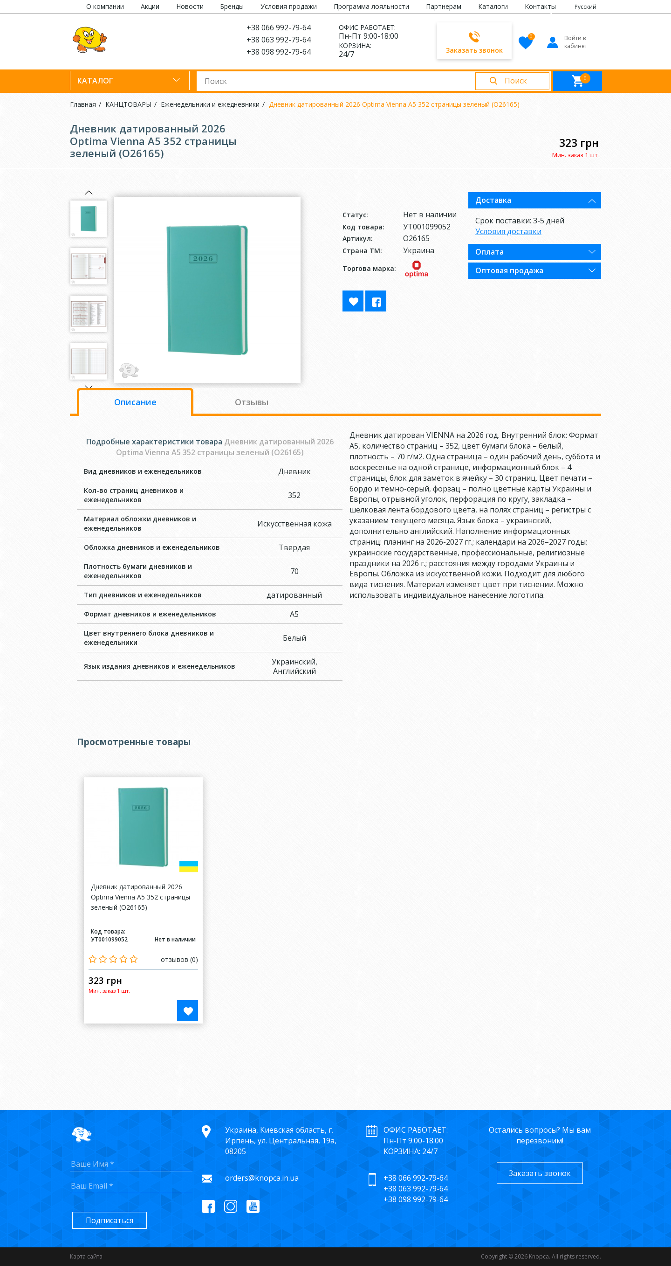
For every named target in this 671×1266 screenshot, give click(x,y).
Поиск (516, 81)
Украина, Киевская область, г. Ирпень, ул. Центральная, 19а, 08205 (280, 1140)
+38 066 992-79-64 (278, 27)
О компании (105, 6)
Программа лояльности (371, 6)
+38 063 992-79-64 (278, 40)
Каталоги (493, 6)
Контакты (540, 6)
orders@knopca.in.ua (262, 1178)
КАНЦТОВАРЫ (128, 104)
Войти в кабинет (566, 42)
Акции (150, 6)
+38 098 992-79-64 (278, 52)
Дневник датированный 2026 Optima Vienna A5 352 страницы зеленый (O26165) (394, 104)
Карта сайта (86, 1256)
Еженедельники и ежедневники (210, 104)
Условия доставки (508, 231)
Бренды (232, 6)
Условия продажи (288, 6)
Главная (83, 104)
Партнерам (443, 6)
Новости (190, 6)
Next (88, 387)
